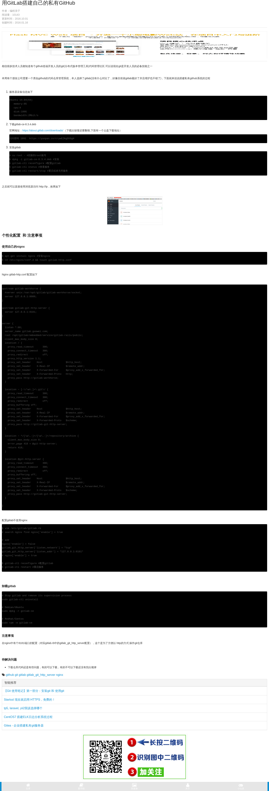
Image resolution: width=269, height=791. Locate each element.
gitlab (22, 674)
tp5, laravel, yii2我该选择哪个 (23, 708)
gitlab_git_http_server (41, 674)
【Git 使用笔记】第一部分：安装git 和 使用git (34, 690)
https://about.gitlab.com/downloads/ (42, 130)
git (16, 674)
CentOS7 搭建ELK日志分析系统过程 (28, 717)
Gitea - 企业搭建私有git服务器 (24, 725)
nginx (59, 674)
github (10, 674)
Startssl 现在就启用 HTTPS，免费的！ (29, 699)
